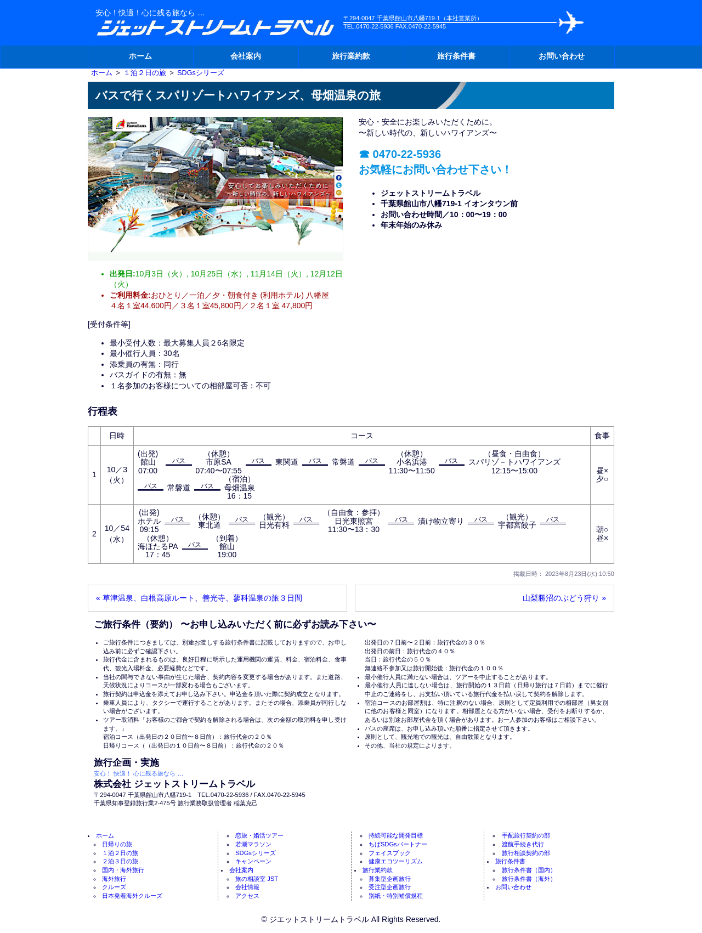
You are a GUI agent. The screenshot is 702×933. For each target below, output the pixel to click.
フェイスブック (390, 853)
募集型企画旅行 (390, 878)
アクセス (247, 895)
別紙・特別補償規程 (396, 895)
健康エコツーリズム (396, 861)
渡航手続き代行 (523, 844)
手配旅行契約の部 (526, 835)
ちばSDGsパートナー (398, 844)
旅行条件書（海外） (529, 878)
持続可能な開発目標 (396, 835)
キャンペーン (253, 861)
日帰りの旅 (117, 844)
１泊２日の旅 (120, 853)
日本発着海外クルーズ (132, 895)
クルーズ (114, 887)
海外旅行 (114, 878)
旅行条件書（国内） (529, 870)
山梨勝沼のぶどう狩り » (564, 597)
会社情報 (247, 887)
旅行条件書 (456, 56)
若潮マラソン (253, 844)
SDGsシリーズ (255, 853)
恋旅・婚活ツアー (259, 835)
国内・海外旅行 (123, 870)
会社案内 (245, 56)
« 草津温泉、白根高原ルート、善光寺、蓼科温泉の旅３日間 (199, 597)
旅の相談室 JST (256, 878)
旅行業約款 (351, 56)
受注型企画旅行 (390, 887)
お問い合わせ (562, 56)
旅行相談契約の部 (526, 853)
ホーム (140, 56)
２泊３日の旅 (120, 861)
